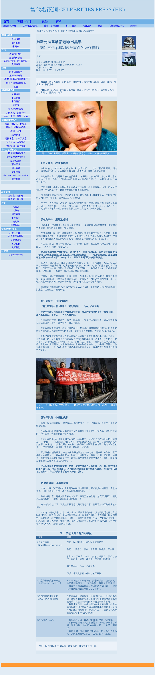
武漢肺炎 (16, 135)
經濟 (59, 21)
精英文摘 (90, 25)
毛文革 (16, 221)
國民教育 (16, 168)
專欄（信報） (29, 21)
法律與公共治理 (30, 25)
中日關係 (16, 101)
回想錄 (133, 25)
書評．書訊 (74, 25)
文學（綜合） (15, 232)
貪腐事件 (16, 64)
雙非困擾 (16, 172)
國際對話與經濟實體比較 (16, 79)
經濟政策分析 (15, 72)
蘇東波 (16, 105)
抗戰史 (16, 210)
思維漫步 (16, 39)
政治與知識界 (15, 57)
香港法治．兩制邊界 (16, 142)
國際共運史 (15, 225)
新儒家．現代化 (15, 195)
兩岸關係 (16, 178)
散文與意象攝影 (15, 236)
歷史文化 (16, 243)
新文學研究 (15, 240)
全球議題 (16, 94)
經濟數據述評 (15, 75)
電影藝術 (16, 247)
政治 (45, 21)
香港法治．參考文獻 (16, 146)
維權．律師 (15, 131)
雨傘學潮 (16, 164)
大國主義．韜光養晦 (16, 112)
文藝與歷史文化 (116, 25)
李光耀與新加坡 (15, 109)
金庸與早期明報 (15, 255)
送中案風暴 (15, 160)
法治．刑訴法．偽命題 (16, 123)
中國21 (15, 46)
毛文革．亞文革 (15, 199)
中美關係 (16, 97)
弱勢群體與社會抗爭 (16, 127)
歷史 (100, 25)
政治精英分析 (15, 54)
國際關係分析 (9, 25)
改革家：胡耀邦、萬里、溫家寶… (15, 61)
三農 (16, 86)
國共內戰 (16, 214)
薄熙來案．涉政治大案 (16, 138)
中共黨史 (16, 218)
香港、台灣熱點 (55, 25)
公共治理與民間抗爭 (16, 157)
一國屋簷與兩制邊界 (16, 153)
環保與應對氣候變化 (16, 83)
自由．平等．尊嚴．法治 (16, 116)
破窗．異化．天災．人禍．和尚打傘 (16, 175)
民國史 (16, 206)
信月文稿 (16, 43)
